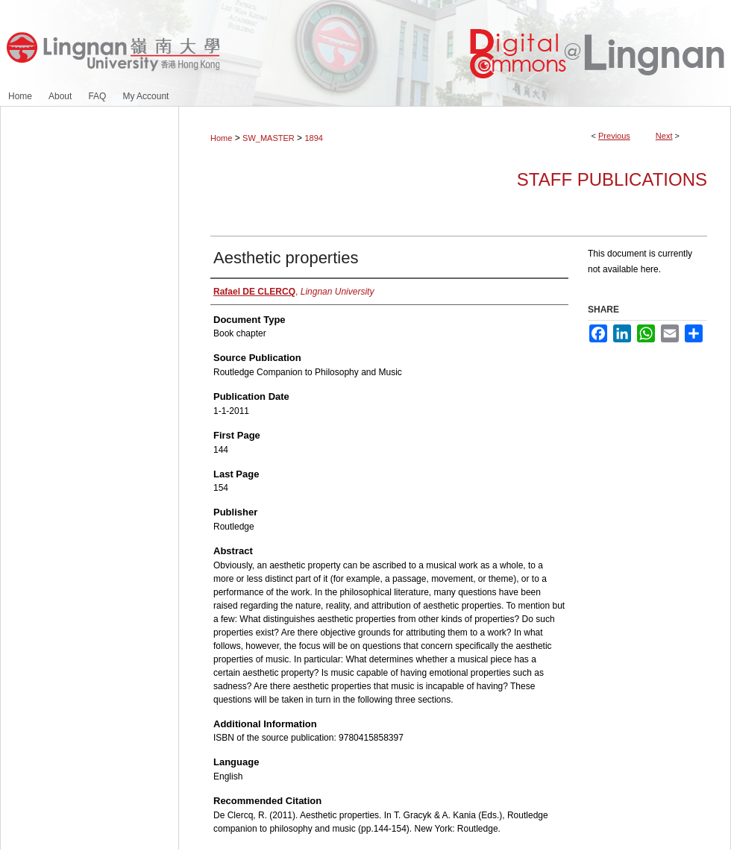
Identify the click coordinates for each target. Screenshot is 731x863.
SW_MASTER (268, 138)
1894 (313, 138)
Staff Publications (612, 179)
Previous (614, 135)
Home (221, 138)
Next (664, 135)
